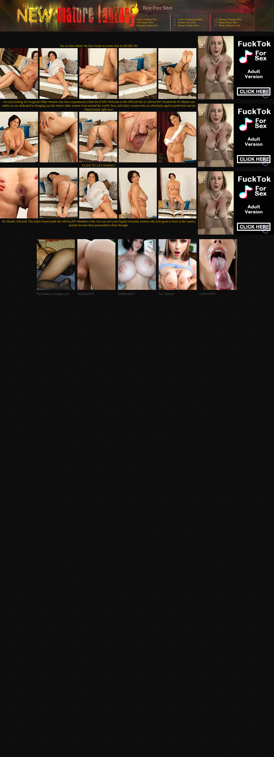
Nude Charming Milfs (190, 19)
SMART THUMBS (146, 655)
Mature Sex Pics (187, 22)
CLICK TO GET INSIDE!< (99, 165)
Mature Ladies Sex (147, 25)
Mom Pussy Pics (228, 22)
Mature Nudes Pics (188, 25)
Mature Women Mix (230, 19)
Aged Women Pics (146, 19)
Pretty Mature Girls (230, 25)
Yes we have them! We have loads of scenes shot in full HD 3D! (99, 46)
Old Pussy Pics (144, 22)
